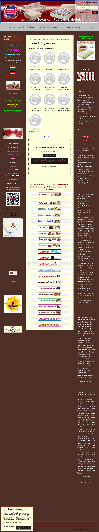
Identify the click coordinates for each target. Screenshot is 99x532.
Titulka (12, 27)
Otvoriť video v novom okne (50, 166)
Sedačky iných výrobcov (48, 27)
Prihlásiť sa (83, 2)
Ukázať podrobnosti (8, 527)
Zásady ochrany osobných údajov (12, 522)
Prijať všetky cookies (24, 528)
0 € (95, 12)
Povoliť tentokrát (49, 155)
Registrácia (93, 2)
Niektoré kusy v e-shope (13, 38)
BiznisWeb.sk (91, 529)
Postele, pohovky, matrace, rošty (74, 27)
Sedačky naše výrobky (27, 27)
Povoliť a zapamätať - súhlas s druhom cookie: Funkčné (49, 161)
